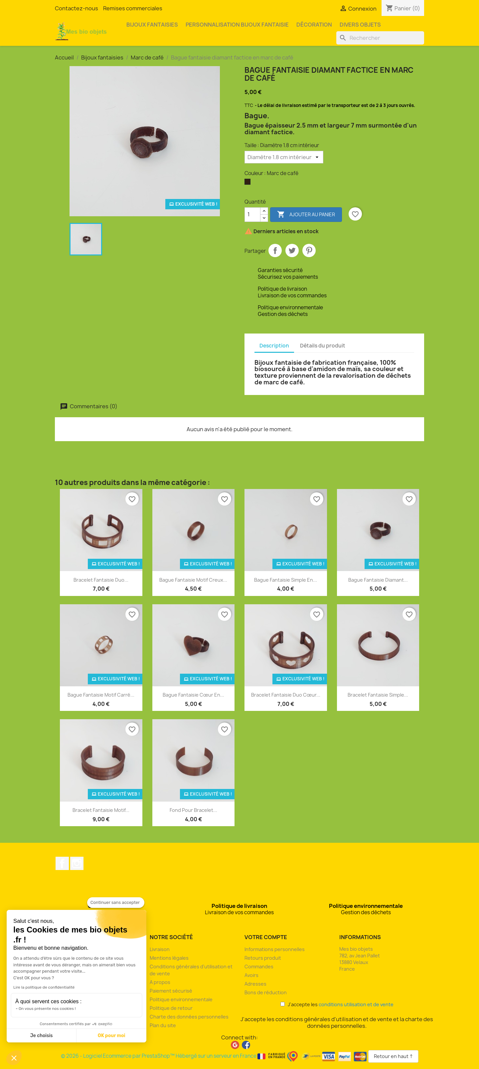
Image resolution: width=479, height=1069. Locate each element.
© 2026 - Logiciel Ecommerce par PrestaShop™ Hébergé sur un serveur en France (214, 1055)
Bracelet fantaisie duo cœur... (285, 695)
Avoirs (251, 975)
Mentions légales (169, 958)
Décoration (314, 24)
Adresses (255, 984)
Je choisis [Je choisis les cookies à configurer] (41, 1035)
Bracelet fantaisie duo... (101, 580)
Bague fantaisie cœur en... (193, 695)
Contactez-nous (76, 8)
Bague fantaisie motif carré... (101, 695)
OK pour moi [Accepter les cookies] (111, 1035)
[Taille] (283, 157)
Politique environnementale (181, 999)
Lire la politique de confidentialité (44, 987)
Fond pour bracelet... (193, 810)
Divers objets (360, 24)
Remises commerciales (132, 8)
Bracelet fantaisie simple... (378, 695)
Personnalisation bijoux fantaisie (237, 24)
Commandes (258, 966)
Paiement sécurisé (171, 991)
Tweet (292, 250)
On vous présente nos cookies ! (47, 1008)
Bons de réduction (265, 992)
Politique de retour (171, 1008)
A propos (160, 982)
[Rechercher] (380, 38)
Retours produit (262, 958)
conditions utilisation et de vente (356, 1004)
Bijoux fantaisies (152, 24)
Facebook (62, 863)
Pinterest (309, 250)
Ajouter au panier (306, 214)
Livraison (160, 949)
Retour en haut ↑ (393, 1056)
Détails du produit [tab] (322, 345)
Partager (275, 250)
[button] (14, 1058)
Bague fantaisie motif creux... (193, 580)
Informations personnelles (274, 949)
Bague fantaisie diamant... (378, 580)
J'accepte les (337, 1004)
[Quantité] (252, 214)
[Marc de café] (248, 183)
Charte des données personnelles (189, 1017)
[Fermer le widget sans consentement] (115, 902)
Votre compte (265, 937)
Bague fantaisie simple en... (285, 580)
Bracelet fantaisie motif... (101, 810)
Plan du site (163, 1025)
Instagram (76, 863)
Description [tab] (274, 345)
